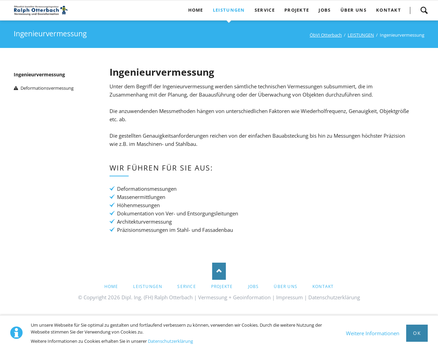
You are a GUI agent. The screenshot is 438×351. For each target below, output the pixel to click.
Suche (424, 10)
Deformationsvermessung (47, 88)
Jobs (253, 286)
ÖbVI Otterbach (326, 35)
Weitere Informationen (372, 333)
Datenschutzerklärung (170, 341)
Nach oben (219, 271)
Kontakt (323, 286)
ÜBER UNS (285, 286)
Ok (417, 333)
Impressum (289, 297)
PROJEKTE (222, 286)
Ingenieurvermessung (39, 74)
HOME (111, 286)
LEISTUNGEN (361, 35)
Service (186, 286)
